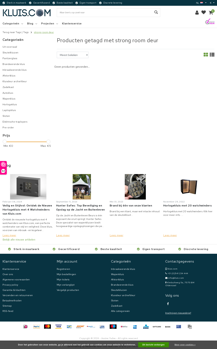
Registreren (63, 269)
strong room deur (44, 32)
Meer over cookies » (185, 345)
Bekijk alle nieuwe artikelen (19, 239)
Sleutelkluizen (119, 290)
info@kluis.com (174, 277)
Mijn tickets (63, 279)
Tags (26, 32)
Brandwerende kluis (122, 284)
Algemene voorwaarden (16, 279)
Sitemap (7, 305)
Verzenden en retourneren (18, 295)
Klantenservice (11, 269)
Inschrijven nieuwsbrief (178, 312)
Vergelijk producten (68, 290)
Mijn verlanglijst (65, 284)
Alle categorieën (120, 311)
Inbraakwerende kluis (123, 269)
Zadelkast (116, 305)
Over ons (8, 274)
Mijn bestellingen (66, 274)
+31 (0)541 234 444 (176, 273)
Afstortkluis (117, 279)
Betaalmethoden (12, 300)
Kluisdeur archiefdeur (123, 295)
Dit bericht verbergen (153, 345)
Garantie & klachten (14, 290)
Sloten (115, 300)
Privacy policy (10, 284)
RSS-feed (8, 311)
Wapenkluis (117, 274)
